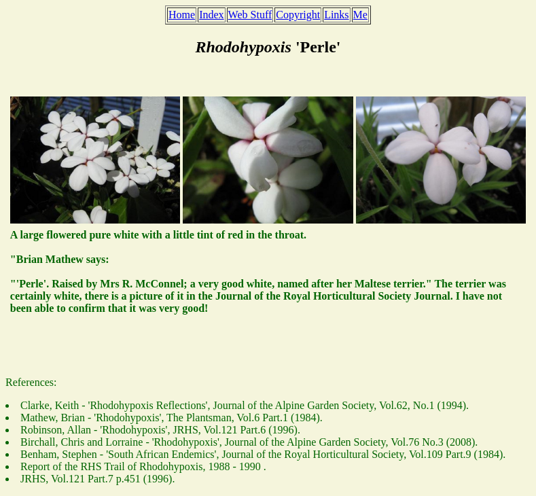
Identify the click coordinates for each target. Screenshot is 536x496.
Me (360, 14)
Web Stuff (250, 14)
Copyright (298, 14)
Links (336, 14)
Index (211, 14)
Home (181, 14)
